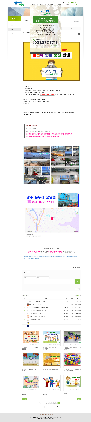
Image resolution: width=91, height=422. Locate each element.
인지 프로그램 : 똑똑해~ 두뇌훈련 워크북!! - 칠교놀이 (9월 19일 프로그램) (72, 370)
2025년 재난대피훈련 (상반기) (35, 304)
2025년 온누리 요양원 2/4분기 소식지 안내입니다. (38, 301)
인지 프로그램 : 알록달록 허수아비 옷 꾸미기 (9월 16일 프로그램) (31, 392)
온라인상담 (11, 33)
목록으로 (77, 288)
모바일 (76, 2)
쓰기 (28, 272)
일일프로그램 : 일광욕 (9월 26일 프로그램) (51, 369)
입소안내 (41, 4)
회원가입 (72, 2)
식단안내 (11, 25)
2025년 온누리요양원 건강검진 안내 (36, 313)
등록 (77, 281)
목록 (71, 28)
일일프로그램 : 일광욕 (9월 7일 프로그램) (71, 392)
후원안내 (67, 4)
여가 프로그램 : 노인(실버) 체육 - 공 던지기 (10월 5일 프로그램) (51, 348)
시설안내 (59, 4)
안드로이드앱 (50, 414)
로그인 (69, 2)
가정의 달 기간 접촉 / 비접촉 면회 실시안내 (37, 316)
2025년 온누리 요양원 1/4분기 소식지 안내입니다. (38, 307)
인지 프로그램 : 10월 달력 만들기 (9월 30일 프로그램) (31, 370)
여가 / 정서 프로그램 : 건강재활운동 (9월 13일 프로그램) (51, 392)
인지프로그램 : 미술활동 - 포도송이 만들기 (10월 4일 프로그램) (72, 348)
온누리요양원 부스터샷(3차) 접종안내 (36, 326)
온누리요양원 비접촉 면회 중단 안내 (36, 322)
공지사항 (11, 22)
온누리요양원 (24, 349)
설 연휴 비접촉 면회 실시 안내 (35, 319)
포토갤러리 (11, 29)
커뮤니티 (75, 4)
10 (60, 403)
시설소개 (33, 4)
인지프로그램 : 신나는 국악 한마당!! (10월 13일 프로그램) (30, 348)
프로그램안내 (50, 4)
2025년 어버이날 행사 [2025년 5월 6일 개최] (37, 310)
